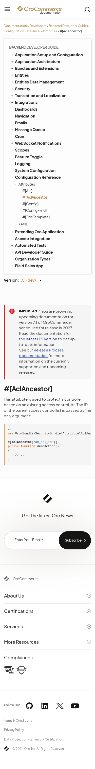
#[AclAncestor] (35, 197)
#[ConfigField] (34, 210)
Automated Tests (28, 245)
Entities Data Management (37, 81)
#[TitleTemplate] (36, 217)
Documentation (15, 26)
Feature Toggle (29, 156)
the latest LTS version (38, 338)
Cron (19, 136)
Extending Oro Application (37, 231)
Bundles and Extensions (34, 68)
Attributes (49, 31)
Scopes (22, 149)
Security (20, 88)
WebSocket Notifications (35, 142)
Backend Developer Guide (68, 26)
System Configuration (35, 170)
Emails (21, 122)
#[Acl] (27, 190)
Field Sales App (26, 265)
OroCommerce (26, 578)
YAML (22, 223)
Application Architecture (35, 61)
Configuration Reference (22, 31)
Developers (38, 26)
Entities (19, 74)
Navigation (25, 115)
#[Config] (30, 203)
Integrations (23, 102)
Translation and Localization (38, 95)
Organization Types (32, 258)
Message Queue (27, 129)
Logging (22, 163)
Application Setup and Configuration (46, 54)
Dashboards (26, 109)
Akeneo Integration (32, 238)
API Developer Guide (31, 251)
